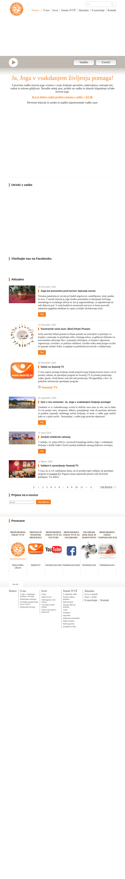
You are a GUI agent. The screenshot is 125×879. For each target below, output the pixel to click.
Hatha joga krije (68, 624)
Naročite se (43, 502)
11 (81, 487)
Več (42, 314)
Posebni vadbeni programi (69, 598)
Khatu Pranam (68, 602)
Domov (36, 10)
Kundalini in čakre (69, 627)
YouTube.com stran (53, 565)
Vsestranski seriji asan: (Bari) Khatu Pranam (65, 329)
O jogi (43, 594)
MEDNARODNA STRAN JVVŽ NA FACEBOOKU (71, 535)
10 (76, 487)
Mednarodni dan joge (27, 607)
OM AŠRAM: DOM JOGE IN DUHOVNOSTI (89, 535)
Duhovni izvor (46, 597)
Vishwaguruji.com (107, 565)
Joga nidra (66, 615)
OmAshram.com (89, 565)
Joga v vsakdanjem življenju (16, 10)
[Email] (21, 502)
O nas (46, 10)
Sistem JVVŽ (68, 10)
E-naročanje (98, 10)
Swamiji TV (49, 387)
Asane (65, 610)
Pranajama (66, 613)
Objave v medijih (90, 597)
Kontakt (112, 10)
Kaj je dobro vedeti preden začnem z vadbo (57, 97)
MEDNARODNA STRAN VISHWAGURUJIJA (107, 535)
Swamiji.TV (55, 474)
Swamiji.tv (15, 62)
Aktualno (84, 10)
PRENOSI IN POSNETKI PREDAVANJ (36, 535)
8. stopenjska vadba (70, 594)
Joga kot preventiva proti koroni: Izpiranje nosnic (68, 291)
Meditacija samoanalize (71, 618)
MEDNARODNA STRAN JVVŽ (18, 535)
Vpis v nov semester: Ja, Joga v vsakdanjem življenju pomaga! (76, 402)
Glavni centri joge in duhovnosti (48, 611)
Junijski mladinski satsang (55, 437)
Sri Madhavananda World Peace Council (29, 603)
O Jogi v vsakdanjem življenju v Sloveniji (27, 595)
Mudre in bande (68, 621)
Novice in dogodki (91, 594)
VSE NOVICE (106, 487)
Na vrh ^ (16, 584)
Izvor (55, 10)
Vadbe (83, 62)
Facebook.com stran (71, 565)
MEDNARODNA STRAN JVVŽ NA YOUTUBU (53, 535)
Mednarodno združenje (28, 599)
